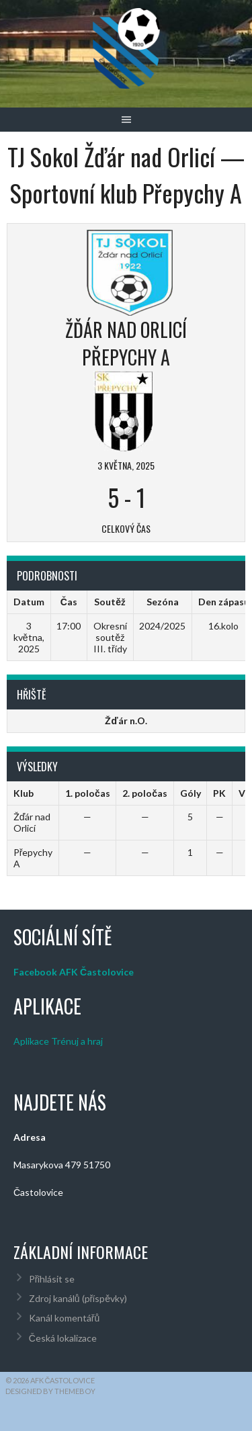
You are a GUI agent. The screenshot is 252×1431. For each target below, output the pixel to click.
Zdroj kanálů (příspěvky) (78, 1298)
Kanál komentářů (64, 1318)
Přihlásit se (52, 1279)
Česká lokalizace (63, 1338)
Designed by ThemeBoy (50, 1391)
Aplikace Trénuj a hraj (58, 1041)
